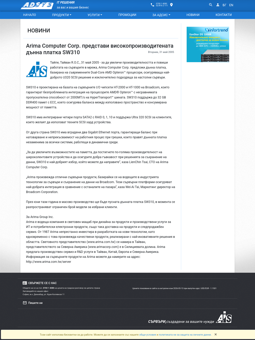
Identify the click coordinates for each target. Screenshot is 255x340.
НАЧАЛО (29, 15)
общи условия (148, 334)
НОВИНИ (192, 15)
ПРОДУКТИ (60, 15)
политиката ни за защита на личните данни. (185, 334)
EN (231, 5)
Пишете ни (32, 303)
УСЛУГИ (93, 15)
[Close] (215, 334)
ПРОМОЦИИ (127, 15)
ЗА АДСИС (160, 15)
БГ (224, 5)
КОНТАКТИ (224, 15)
